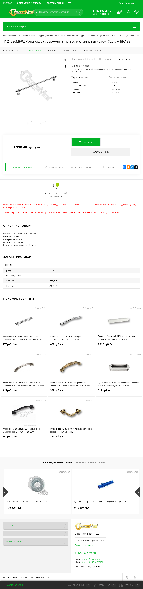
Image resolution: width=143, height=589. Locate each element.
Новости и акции (55, 3)
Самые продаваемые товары (55, 462)
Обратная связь (13, 585)
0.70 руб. (58, 507)
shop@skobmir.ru (91, 558)
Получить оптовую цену (21, 168)
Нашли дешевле (54, 168)
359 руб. (71, 392)
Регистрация (130, 3)
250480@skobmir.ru (93, 561)
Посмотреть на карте (84, 545)
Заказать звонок (101, 14)
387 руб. (24, 345)
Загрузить (116, 89)
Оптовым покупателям (29, 3)
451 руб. (71, 345)
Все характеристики (118, 77)
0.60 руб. (104, 507)
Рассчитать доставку (82, 168)
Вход (120, 3)
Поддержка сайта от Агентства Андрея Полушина (26, 577)
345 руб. (24, 392)
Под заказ (108, 168)
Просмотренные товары (90, 462)
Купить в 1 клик (100, 152)
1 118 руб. (119, 345)
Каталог (7, 3)
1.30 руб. (13, 507)
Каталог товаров (71, 26)
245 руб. (71, 438)
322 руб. (119, 392)
